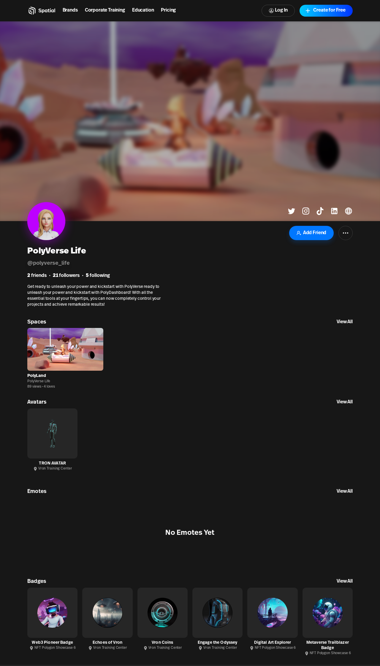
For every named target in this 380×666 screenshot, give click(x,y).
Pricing (168, 10)
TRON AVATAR (52, 463)
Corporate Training (105, 10)
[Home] (41, 10)
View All (345, 322)
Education (143, 10)
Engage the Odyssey (218, 642)
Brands (70, 10)
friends (37, 275)
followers (66, 275)
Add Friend (311, 233)
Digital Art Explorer (272, 642)
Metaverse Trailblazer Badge (327, 645)
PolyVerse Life (38, 381)
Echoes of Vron (107, 642)
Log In (278, 10)
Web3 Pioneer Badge (52, 642)
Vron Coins (162, 642)
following (98, 275)
